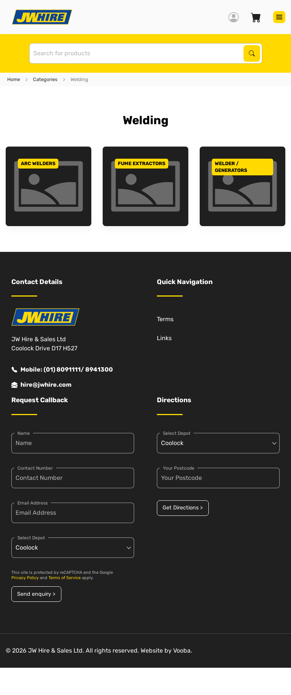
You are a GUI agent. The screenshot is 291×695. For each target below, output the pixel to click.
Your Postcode (178, 468)
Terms (165, 319)
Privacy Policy (25, 577)
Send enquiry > (36, 594)
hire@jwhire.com (41, 384)
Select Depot (31, 537)
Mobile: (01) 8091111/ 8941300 (62, 369)
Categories (45, 79)
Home (13, 79)
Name (23, 433)
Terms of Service (64, 577)
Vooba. (182, 650)
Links (164, 338)
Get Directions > (183, 507)
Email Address (32, 503)
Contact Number (35, 468)
